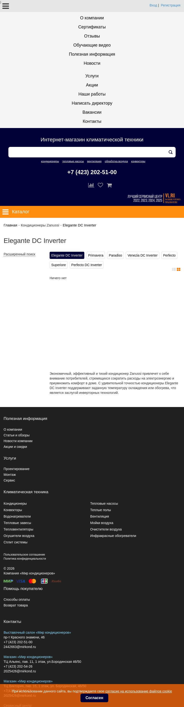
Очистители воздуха (106, 529)
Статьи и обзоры (16, 435)
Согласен (94, 698)
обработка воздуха (116, 161)
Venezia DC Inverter (142, 255)
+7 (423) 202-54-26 (18, 666)
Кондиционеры (15, 503)
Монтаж (10, 475)
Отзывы (92, 36)
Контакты (92, 121)
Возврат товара (16, 605)
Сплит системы (16, 542)
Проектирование (16, 469)
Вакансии (91, 112)
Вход (153, 5)
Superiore (58, 265)
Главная (10, 225)
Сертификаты (92, 27)
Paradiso (115, 255)
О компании (92, 18)
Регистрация (170, 5)
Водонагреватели (17, 516)
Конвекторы (13, 510)
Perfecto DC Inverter (86, 265)
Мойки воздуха (101, 523)
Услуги (91, 76)
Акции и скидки (15, 447)
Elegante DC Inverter (79, 225)
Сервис (9, 480)
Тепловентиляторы (18, 529)
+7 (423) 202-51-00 (92, 172)
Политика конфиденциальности (25, 558)
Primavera (96, 255)
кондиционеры (50, 161)
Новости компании (18, 441)
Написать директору (92, 103)
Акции (92, 85)
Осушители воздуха (19, 536)
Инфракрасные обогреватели (113, 536)
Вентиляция (99, 516)
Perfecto (169, 255)
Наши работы (92, 94)
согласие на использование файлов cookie (138, 691)
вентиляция (94, 161)
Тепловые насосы (104, 503)
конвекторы (138, 161)
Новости (92, 63)
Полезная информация (92, 54)
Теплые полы (100, 510)
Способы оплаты (17, 599)
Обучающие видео (92, 45)
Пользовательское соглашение (24, 554)
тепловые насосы (73, 161)
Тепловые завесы (17, 523)
